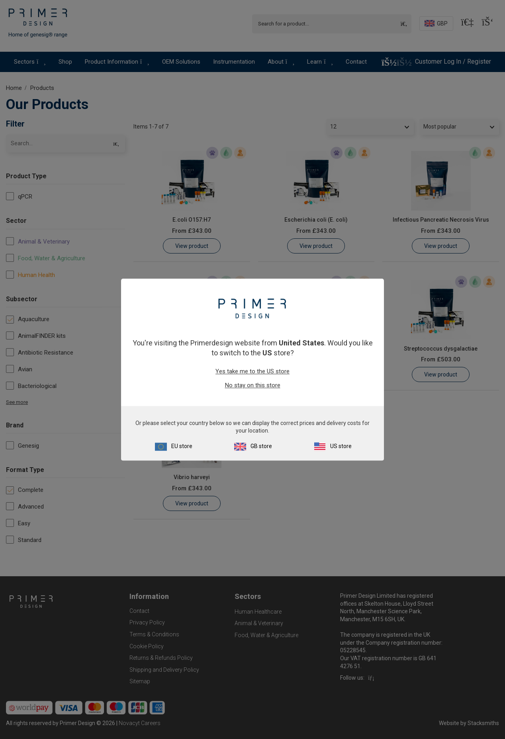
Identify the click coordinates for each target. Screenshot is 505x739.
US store (341, 446)
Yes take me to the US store (252, 371)
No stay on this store (252, 385)
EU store (181, 446)
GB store (261, 446)
